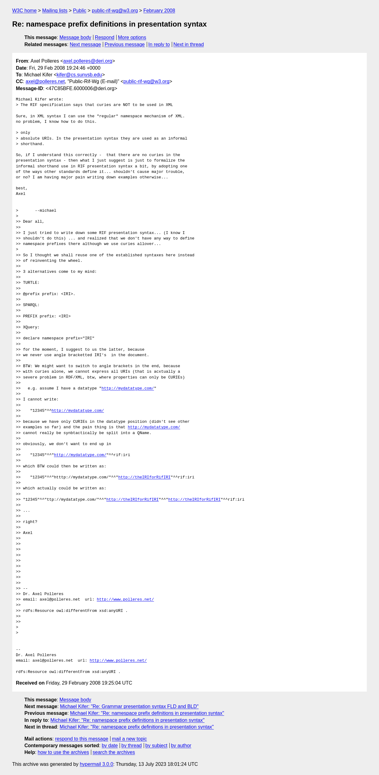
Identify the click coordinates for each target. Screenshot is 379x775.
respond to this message (81, 738)
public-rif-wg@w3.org (115, 10)
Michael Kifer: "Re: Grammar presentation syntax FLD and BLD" (129, 706)
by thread (131, 745)
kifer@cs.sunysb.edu (79, 74)
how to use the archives (63, 752)
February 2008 (159, 10)
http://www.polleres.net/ (125, 599)
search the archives (114, 752)
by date (109, 745)
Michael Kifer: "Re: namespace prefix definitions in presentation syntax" (147, 713)
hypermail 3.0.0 (96, 764)
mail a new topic (129, 738)
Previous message (125, 44)
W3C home (24, 10)
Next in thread (188, 44)
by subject (156, 745)
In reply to (159, 44)
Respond (104, 37)
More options (132, 37)
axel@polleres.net (45, 81)
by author (181, 745)
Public (79, 10)
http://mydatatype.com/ (128, 388)
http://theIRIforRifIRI (144, 477)
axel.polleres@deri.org (87, 61)
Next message (85, 44)
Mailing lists (54, 10)
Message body (75, 37)
